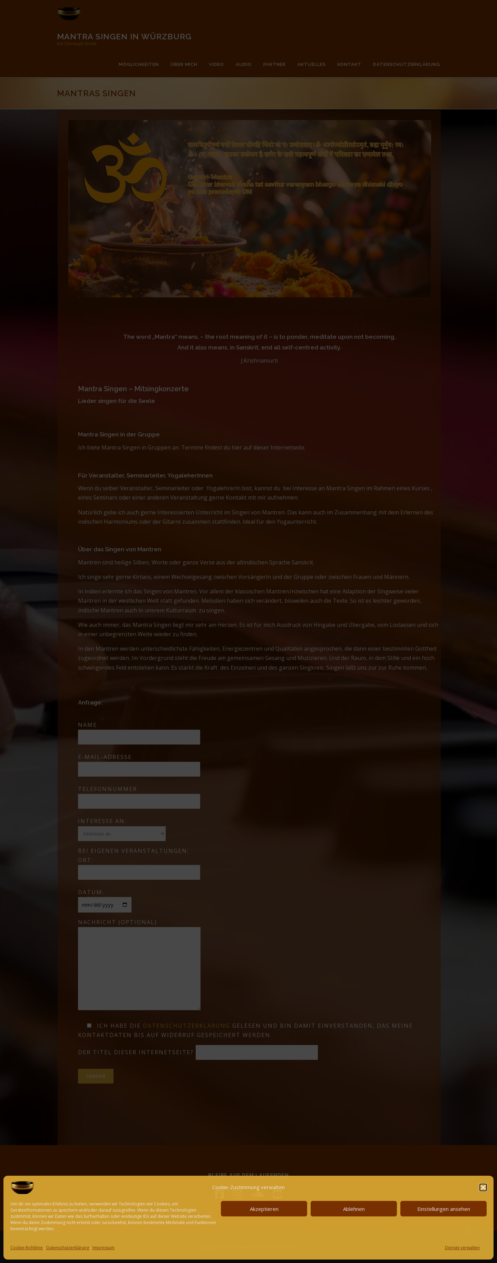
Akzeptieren (264, 1208)
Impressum (103, 1248)
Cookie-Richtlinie (26, 1248)
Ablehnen (354, 1208)
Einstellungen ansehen (443, 1208)
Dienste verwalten (462, 1248)
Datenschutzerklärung (67, 1248)
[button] (483, 1187)
